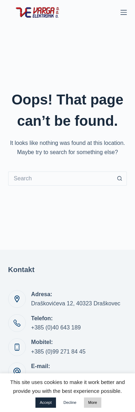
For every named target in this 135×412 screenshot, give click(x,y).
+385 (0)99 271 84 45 (58, 352)
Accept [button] (46, 402)
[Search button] (120, 178)
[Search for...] (60, 178)
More (92, 402)
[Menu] (123, 12)
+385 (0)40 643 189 (56, 327)
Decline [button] (70, 402)
